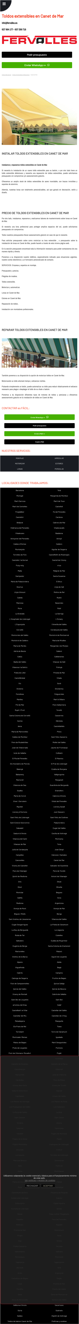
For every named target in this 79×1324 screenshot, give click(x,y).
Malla (20, 571)
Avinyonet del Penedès (19, 538)
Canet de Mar (59, 860)
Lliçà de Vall (59, 587)
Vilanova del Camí (20, 839)
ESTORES (59, 463)
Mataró (59, 951)
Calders (59, 544)
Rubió (59, 597)
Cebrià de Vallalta (59, 994)
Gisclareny (59, 689)
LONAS (20, 469)
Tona (59, 844)
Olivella (59, 887)
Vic (20, 683)
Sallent (59, 651)
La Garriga (59, 613)
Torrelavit (20, 1032)
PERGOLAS (59, 469)
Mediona (19, 903)
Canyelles (20, 855)
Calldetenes (59, 656)
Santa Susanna (59, 576)
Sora (59, 898)
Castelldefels (59, 726)
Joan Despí (59, 849)
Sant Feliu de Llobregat (19, 817)
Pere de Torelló (59, 871)
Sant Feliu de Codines (59, 817)
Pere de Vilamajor (20, 871)
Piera (59, 731)
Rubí (59, 608)
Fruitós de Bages (59, 978)
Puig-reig (20, 565)
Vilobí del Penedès (59, 801)
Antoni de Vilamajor (59, 876)
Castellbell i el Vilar (19, 1010)
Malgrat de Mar (59, 571)
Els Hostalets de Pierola (20, 764)
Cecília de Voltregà (59, 833)
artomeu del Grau (20, 1005)
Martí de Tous (59, 501)
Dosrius (20, 587)
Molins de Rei (59, 592)
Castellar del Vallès (59, 1010)
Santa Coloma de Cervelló (19, 715)
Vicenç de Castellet (20, 865)
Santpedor (20, 576)
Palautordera (59, 823)
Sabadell (19, 828)
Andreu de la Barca (19, 957)
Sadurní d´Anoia (19, 833)
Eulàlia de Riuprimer (59, 941)
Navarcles (59, 603)
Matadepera (20, 1021)
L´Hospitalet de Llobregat (19, 619)
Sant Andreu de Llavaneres (20, 919)
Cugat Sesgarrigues (20, 924)
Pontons (59, 1048)
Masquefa (59, 1021)
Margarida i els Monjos (59, 646)
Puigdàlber (19, 512)
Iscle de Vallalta (20, 753)
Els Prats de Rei (19, 1026)
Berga (59, 914)
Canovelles (19, 860)
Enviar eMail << (39, 433)
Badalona (59, 533)
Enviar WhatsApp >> (37, 65)
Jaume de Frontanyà (59, 747)
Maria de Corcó (20, 796)
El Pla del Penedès (19, 758)
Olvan (59, 881)
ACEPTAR (48, 1186)
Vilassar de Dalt (59, 662)
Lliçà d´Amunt (19, 592)
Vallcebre (20, 941)
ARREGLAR (59, 458)
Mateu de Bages (19, 1042)
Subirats (59, 1310)
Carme (20, 721)
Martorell (19, 780)
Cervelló (19, 630)
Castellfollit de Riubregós (59, 555)
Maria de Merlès (19, 646)
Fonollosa (20, 694)
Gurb (59, 683)
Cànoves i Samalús (59, 855)
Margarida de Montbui (59, 496)
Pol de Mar (20, 705)
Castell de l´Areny (59, 560)
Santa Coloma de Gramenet (59, 946)
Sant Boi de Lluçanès (19, 999)
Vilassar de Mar (20, 844)
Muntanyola (19, 549)
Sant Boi (59, 999)
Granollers (59, 790)
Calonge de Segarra (20, 978)
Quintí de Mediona (20, 876)
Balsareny (20, 774)
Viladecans (19, 533)
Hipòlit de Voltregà (59, 1316)
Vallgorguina (59, 774)
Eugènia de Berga (20, 946)
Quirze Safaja (59, 983)
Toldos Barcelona (6, 74)
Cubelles (59, 935)
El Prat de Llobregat (59, 764)
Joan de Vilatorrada (20, 747)
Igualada (59, 1037)
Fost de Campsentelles (19, 983)
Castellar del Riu (19, 1016)
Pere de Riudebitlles (20, 742)
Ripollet (20, 807)
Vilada (59, 678)
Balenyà (20, 769)
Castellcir (20, 517)
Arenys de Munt (20, 908)
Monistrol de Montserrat (59, 635)
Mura (20, 608)
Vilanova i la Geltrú (19, 667)
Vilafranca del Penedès (19, 528)
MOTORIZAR (20, 463)
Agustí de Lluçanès (59, 957)
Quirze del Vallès (19, 989)
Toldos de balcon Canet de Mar (20, 1321)
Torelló (59, 710)
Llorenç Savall (59, 807)
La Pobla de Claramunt (59, 924)
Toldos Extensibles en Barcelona (20, 74)
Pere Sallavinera (59, 705)
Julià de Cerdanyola (20, 849)
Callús (19, 656)
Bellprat (20, 522)
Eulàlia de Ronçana (59, 769)
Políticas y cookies (59, 1321)
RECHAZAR (32, 1186)
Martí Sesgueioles (59, 1042)
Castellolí (59, 506)
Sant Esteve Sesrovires (20, 823)
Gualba (20, 790)
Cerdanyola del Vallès (59, 630)
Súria (20, 1310)
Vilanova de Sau (19, 785)
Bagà (59, 967)
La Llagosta (59, 930)
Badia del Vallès (20, 662)
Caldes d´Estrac (19, 544)
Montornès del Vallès (19, 635)
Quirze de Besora (59, 989)
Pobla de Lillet (20, 673)
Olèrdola (59, 721)
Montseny (59, 839)
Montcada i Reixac (19, 1037)
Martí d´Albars (59, 699)
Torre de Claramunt (59, 1032)
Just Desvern (59, 812)
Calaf (59, 1005)
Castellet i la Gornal (20, 560)
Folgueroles (59, 694)
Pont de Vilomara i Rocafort (20, 1053)
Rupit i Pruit (20, 710)
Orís (19, 881)
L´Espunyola (20, 624)
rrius (59, 565)
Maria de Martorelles (20, 731)
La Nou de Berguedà (20, 930)
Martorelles (19, 951)
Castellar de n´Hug (59, 1016)
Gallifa (19, 898)
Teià (59, 490)
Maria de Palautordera (20, 581)
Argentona (59, 903)
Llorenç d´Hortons (19, 812)
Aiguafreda (19, 967)
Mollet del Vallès (59, 742)
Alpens (20, 962)
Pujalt (59, 1053)
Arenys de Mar (59, 908)
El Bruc (59, 581)
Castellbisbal (20, 678)
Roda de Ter (20, 935)
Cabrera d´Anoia (59, 796)
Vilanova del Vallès (59, 919)
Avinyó (59, 538)
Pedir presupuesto (37, 54)
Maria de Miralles (59, 640)
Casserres (59, 715)
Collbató (59, 753)
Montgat (19, 496)
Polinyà (59, 667)
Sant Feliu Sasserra (59, 737)
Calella (19, 597)
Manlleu (20, 699)
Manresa (19, 603)
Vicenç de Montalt (20, 994)
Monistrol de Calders (19, 640)
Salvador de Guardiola (59, 865)
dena (20, 726)
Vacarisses (59, 1305)
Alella (59, 962)
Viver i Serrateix (20, 801)
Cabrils (20, 973)
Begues (59, 892)
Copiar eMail (39, 442)
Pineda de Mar (59, 673)
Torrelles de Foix (20, 555)
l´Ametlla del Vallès (59, 624)
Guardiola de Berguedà (59, 785)
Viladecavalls (59, 528)
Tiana (59, 1026)
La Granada (19, 613)
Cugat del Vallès (59, 828)
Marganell (59, 780)
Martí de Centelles (19, 506)
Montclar (19, 892)
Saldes (20, 1316)
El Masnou (59, 758)
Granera (20, 689)
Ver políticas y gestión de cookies (40, 1180)
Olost (20, 887)
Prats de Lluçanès (20, 1048)
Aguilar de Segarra (59, 549)
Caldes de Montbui (19, 737)
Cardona (59, 517)
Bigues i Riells (20, 914)
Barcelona (20, 490)
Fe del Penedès (59, 512)
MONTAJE (20, 458)
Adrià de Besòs (20, 651)
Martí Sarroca (19, 501)
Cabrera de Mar (59, 522)
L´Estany (59, 619)
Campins (59, 973)
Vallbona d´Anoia (19, 1305)
